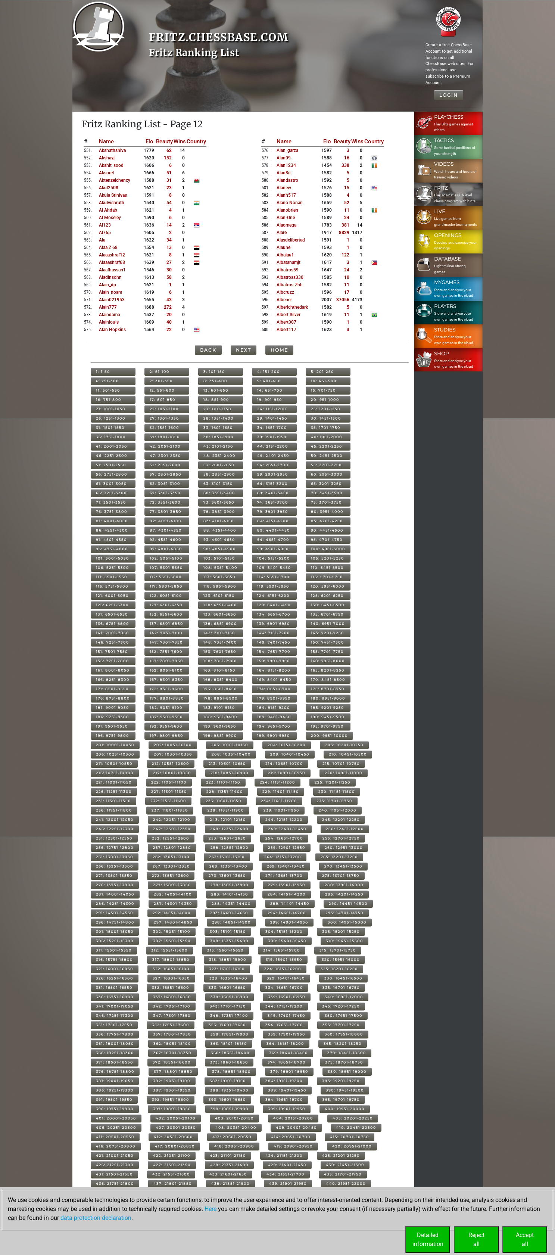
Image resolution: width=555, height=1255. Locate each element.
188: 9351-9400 (220, 717)
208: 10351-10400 (231, 754)
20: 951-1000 (325, 400)
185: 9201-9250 (327, 708)
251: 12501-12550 (114, 838)
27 (169, 262)
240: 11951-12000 (337, 810)
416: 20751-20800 (115, 1146)
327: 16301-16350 (171, 978)
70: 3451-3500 (327, 493)
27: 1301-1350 (164, 418)
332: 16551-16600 (170, 987)
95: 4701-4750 (327, 540)
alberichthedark (292, 307)
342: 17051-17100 (171, 1006)
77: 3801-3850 (165, 512)
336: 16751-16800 (115, 997)
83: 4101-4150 (218, 521)
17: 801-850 (162, 400)
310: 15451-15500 (344, 941)
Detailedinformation (427, 1239)
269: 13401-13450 (286, 866)
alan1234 (286, 165)
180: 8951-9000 (328, 698)
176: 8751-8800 (113, 698)
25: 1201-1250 (325, 409)
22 (169, 329)
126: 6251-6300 (112, 605)
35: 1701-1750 (325, 428)
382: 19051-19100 (171, 1081)
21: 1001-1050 (110, 409)
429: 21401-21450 (287, 1165)
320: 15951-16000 (341, 959)
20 (169, 314)
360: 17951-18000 (344, 1034)
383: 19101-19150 (228, 1081)
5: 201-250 (322, 372)
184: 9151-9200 (273, 708)
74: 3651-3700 (272, 502)
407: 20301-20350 (176, 1127)
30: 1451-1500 (326, 418)
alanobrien (287, 210)
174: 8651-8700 (274, 689)
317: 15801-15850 (171, 959)
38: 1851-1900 (218, 437)
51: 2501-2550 (111, 465)
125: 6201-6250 (327, 596)
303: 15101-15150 (228, 931)
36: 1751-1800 (111, 437)
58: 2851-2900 (219, 474)
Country (196, 141)
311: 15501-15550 (114, 950)
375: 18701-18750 (344, 1062)
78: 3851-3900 (219, 512)
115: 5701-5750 (327, 577)
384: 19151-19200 (284, 1081)
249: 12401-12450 (287, 829)
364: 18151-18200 (285, 1043)
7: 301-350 (161, 381)
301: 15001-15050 (115, 931)
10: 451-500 (324, 381)
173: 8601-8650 (220, 689)
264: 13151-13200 (282, 857)
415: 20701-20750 (349, 1137)
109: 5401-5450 (274, 568)
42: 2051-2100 (165, 446)
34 (169, 240)
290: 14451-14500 (348, 903)
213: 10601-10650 (227, 764)
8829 (344, 232)
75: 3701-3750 (326, 502)
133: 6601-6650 (219, 614)
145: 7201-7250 (327, 633)
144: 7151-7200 (273, 633)
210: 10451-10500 (348, 754)
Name (106, 141)
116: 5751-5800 (112, 586)
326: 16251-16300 (114, 978)
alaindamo (109, 314)
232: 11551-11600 (168, 801)
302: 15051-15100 (171, 931)
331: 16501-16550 (114, 987)
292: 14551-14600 (172, 913)
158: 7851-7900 (220, 661)
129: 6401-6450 (274, 605)
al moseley (110, 217)
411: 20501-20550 (115, 1137)
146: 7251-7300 (112, 642)
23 (169, 187)
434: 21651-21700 (285, 1174)
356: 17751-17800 (115, 1034)
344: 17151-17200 (284, 1006)
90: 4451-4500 (327, 530)
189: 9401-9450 (274, 717)
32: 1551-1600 (164, 428)
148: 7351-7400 (220, 642)
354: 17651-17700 (284, 1025)
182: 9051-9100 (166, 708)
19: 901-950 (269, 400)
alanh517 (286, 195)
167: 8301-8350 (166, 680)
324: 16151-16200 (282, 969)
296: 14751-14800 (115, 922)
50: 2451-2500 (327, 456)
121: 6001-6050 (112, 596)
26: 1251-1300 (110, 418)
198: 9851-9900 (220, 736)
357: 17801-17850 (172, 1034)
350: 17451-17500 (343, 1015)
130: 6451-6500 (327, 605)
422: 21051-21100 (171, 1155)
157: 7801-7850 (166, 661)
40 (169, 322)
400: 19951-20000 (345, 1109)
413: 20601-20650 (232, 1137)
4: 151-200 (268, 372)
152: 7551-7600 (166, 652)
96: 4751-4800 (112, 549)
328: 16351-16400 (228, 978)
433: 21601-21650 (228, 1174)
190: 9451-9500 (327, 717)
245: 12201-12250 (341, 820)
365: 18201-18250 (343, 1043)
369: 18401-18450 (288, 1053)
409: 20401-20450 (296, 1127)
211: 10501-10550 (114, 764)
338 (345, 165)
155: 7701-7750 (327, 652)
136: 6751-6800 (112, 624)
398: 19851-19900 (230, 1109)
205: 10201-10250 (344, 745)
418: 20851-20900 (234, 1146)
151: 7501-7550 (112, 652)
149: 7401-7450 (273, 642)
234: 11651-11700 (279, 801)
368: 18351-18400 (230, 1053)
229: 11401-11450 (280, 792)
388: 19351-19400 (229, 1090)
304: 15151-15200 (284, 931)
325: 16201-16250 (339, 969)
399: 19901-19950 (286, 1109)
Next (243, 350)
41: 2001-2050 (111, 446)
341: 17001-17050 (115, 1006)
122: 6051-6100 (166, 596)
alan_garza (287, 150)
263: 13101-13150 (227, 857)
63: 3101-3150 (218, 484)
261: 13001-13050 (114, 857)
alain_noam (110, 292)
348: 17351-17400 (229, 1015)
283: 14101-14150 (229, 894)
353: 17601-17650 (227, 1025)
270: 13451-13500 (343, 866)
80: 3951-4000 (327, 512)
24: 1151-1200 (271, 409)
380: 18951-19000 (347, 1071)
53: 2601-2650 (218, 465)
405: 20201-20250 (353, 1118)
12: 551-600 (162, 390)
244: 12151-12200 (284, 820)
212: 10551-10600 (170, 764)
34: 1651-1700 (272, 428)
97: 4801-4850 (166, 549)
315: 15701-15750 (337, 950)
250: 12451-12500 (345, 829)
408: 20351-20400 (235, 1127)
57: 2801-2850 (165, 474)
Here (210, 1208)
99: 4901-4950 (273, 549)
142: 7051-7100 (166, 633)
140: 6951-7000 (328, 624)
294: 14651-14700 (287, 913)
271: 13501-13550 (114, 875)
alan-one (286, 217)
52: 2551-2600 (165, 465)
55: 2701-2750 (326, 465)
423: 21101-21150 (228, 1155)
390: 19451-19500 (345, 1090)
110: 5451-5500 (327, 568)
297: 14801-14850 (173, 922)
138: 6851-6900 (220, 624)
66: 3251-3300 (111, 493)
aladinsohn (110, 277)
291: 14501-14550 (114, 913)
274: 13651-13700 (284, 875)
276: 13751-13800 (115, 885)
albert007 (286, 322)
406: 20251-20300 (116, 1127)
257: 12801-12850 (172, 848)
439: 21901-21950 (288, 1183)
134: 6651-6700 (273, 614)
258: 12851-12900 (230, 848)
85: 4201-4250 (327, 521)
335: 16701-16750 (341, 987)
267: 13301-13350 (171, 866)
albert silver (288, 314)
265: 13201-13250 (339, 857)
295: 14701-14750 (344, 913)
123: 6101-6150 (219, 596)
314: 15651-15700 (281, 950)
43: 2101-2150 (218, 446)
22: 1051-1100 (164, 409)
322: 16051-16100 (171, 969)
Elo (149, 141)
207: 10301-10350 (173, 754)
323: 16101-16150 (227, 969)
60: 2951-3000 (327, 474)
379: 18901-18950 (289, 1071)
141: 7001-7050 (112, 633)
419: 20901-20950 (293, 1146)
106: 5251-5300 (112, 568)
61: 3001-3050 (111, 484)
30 (169, 270)
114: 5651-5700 (273, 577)
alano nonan (290, 202)
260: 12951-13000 (344, 848)
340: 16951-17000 (344, 997)
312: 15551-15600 (169, 950)
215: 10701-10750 (341, 764)
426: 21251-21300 (115, 1165)
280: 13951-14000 (344, 885)
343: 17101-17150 (228, 1006)
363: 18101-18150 (229, 1043)
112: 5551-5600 (166, 577)
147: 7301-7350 (166, 642)
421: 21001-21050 (115, 1155)
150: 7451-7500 (327, 642)
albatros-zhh (290, 284)
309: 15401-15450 (287, 941)
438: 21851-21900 (230, 1183)
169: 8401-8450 (274, 680)
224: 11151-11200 (277, 782)
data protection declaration (95, 1217)
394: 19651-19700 (284, 1099)
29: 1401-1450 (272, 418)
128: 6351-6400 (220, 605)
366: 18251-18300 (115, 1053)
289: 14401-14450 (289, 903)
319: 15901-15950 (284, 959)
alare (282, 232)
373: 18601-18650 (229, 1062)
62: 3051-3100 (165, 484)
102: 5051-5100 (166, 558)
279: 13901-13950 (286, 885)
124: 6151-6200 (273, 596)
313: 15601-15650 (225, 950)
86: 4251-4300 (112, 530)
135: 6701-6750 (327, 614)
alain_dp (107, 284)
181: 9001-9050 (112, 708)
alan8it (284, 172)
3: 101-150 (214, 372)
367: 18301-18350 (172, 1053)
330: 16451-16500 (343, 978)
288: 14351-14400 (231, 903)
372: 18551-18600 (172, 1062)
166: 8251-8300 (113, 680)
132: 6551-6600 (166, 614)
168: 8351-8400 (220, 680)
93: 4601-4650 (219, 540)
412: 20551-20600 (173, 1137)
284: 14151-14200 (287, 894)
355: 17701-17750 (341, 1025)
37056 (342, 299)
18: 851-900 (216, 400)
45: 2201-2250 (326, 446)
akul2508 (108, 187)
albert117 (286, 329)
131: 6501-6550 (112, 614)
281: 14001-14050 (115, 894)
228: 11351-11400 (224, 792)
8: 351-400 (215, 381)
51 (169, 172)
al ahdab (108, 210)
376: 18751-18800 (115, 1071)
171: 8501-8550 (112, 689)
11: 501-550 (108, 390)
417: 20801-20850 (175, 1146)
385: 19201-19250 (341, 1081)
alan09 (284, 158)
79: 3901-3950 (272, 512)
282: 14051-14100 (173, 894)
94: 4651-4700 (273, 540)
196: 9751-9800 (112, 736)
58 (169, 277)
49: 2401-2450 (273, 456)
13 (169, 247)
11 (346, 210)
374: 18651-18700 (287, 1062)
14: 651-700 (270, 390)
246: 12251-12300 (115, 829)
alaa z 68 (108, 247)
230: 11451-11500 (336, 792)
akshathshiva (112, 150)
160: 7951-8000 (328, 661)
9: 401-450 (269, 381)
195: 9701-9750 (327, 726)
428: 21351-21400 (229, 1165)
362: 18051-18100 (172, 1043)
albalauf (285, 255)
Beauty (164, 141)
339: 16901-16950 (286, 997)
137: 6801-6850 (166, 624)
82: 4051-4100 (165, 521)
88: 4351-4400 (219, 530)
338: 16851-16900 (230, 997)
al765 (105, 232)
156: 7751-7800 (112, 661)
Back (208, 350)
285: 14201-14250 (344, 894)
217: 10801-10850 (172, 773)
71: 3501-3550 (111, 502)
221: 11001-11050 (114, 782)
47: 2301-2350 (165, 456)
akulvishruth (111, 202)
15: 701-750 (323, 390)
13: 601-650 (215, 390)
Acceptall (525, 1239)
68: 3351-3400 (219, 493)
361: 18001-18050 (115, 1043)
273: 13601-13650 (227, 875)
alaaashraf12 (112, 255)
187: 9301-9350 (166, 717)
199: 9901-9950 (273, 736)
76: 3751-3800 (111, 512)
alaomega (286, 225)
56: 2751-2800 (111, 474)
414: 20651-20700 (291, 1137)
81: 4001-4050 (112, 521)
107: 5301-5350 (166, 568)
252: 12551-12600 (170, 838)
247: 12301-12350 (172, 829)
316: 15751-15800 (114, 959)
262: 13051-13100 (171, 857)
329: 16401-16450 (286, 978)
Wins (180, 141)
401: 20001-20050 (116, 1118)
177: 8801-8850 (167, 698)
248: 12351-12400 (229, 829)
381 (345, 225)
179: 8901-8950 (274, 698)
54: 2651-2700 (273, 465)
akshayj (107, 158)
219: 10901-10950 (286, 773)
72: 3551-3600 (165, 502)
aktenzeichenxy (114, 180)
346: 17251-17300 (115, 1015)
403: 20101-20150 (234, 1118)
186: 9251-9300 (112, 717)
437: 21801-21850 (172, 1183)
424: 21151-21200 (284, 1155)
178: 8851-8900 (220, 698)
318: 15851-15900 (227, 959)
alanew (284, 187)
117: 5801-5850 (166, 586)
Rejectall (476, 1239)
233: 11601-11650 (223, 801)
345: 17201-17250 (341, 1006)
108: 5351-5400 (220, 568)
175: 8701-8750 (327, 689)
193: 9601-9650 (219, 726)
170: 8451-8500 (328, 680)
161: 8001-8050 (113, 670)
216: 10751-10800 (115, 773)
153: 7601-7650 (219, 652)
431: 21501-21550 (114, 1174)
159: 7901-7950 (273, 661)
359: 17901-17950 (286, 1034)
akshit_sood (111, 165)
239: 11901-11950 (281, 810)
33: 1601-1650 (218, 428)
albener (284, 299)
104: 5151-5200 (273, 558)
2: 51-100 (159, 372)
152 (168, 158)
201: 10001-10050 (115, 745)
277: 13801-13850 (172, 885)
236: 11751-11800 (114, 810)
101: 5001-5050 (112, 558)
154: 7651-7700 (273, 652)
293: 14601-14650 (229, 913)
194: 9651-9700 (273, 726)
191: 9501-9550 (112, 726)
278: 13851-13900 (230, 885)
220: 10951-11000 (343, 773)
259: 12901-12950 (286, 848)
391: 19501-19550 (114, 1099)
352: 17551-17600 (170, 1025)
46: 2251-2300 (111, 456)
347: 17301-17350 (172, 1015)
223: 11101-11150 (223, 782)
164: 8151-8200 (273, 670)
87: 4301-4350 (166, 530)
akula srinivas (113, 195)
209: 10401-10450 (289, 754)
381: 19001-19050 (115, 1081)
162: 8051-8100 (166, 670)
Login (448, 95)
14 (169, 225)
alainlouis (109, 322)
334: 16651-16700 (284, 987)
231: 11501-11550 (113, 801)
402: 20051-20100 (176, 1118)
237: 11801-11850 (170, 810)
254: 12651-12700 (284, 838)
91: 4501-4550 (111, 540)
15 (346, 187)
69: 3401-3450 (273, 493)
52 (346, 202)
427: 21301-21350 (172, 1165)
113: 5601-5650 (219, 577)
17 (346, 292)
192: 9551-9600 (166, 726)
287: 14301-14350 (173, 903)
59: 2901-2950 (272, 474)
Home (279, 350)
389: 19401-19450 (287, 1090)
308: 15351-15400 (229, 941)
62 (169, 150)
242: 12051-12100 (171, 820)
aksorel (106, 172)
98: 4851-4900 (219, 549)
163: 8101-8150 (219, 670)
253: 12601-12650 (227, 838)
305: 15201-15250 (341, 931)
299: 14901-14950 (289, 922)
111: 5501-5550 (111, 577)
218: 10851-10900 (230, 773)
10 (346, 277)
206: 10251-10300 (115, 754)
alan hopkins (112, 329)
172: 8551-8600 (166, 689)
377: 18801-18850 (173, 1071)
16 (346, 158)
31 (169, 180)
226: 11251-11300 (114, 792)
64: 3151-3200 (272, 484)
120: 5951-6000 (327, 586)
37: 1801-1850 (165, 437)
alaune (283, 247)
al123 (105, 225)
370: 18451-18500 (346, 1053)
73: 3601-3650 (218, 502)
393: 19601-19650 (227, 1099)
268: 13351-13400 (228, 866)
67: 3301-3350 (165, 493)
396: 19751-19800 (115, 1109)
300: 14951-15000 (347, 922)
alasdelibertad (291, 240)
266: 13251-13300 (114, 866)
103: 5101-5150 (219, 558)
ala (102, 240)
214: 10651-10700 (284, 764)
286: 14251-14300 (115, 903)
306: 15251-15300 (115, 941)
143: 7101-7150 (219, 633)
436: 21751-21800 (115, 1183)
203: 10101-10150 (229, 745)
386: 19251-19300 (115, 1090)
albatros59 (288, 270)
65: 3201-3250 (326, 484)
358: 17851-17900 (230, 1034)
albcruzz (285, 292)
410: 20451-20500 (356, 1127)
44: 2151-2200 (272, 446)
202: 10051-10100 (173, 745)
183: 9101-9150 (219, 708)
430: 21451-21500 (345, 1165)
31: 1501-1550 (110, 428)
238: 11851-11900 (226, 810)
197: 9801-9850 (166, 736)
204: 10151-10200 (287, 745)
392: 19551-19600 (170, 1099)
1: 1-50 (103, 372)
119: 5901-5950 (273, 586)
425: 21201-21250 (341, 1155)
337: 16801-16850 (172, 997)
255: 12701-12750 (341, 838)
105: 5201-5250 (327, 558)
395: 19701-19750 (341, 1099)
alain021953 (112, 299)
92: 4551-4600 (165, 540)
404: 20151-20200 (293, 1118)
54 (169, 202)
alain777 (108, 307)
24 (346, 217)
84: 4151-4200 (273, 521)
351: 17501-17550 (114, 1025)
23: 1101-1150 (217, 409)
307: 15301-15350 (172, 941)
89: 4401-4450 (273, 530)
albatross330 (290, 277)
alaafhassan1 (112, 270)
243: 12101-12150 (228, 820)
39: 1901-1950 (272, 437)
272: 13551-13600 (170, 875)
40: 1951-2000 (326, 437)
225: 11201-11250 (332, 782)
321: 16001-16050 (114, 969)
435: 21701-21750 (343, 1174)
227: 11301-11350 (169, 792)
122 (345, 255)
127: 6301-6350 (166, 605)
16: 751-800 (108, 400)
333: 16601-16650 (227, 987)
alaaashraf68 (112, 262)
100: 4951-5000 (328, 549)
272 (168, 307)
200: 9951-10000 (329, 736)
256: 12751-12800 (115, 848)
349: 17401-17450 (286, 1015)
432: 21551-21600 (171, 1174)
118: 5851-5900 (219, 586)
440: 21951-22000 (346, 1183)
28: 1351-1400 (218, 418)
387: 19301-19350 (172, 1090)
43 (169, 299)
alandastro (287, 180)
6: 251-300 (107, 381)
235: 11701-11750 (334, 801)
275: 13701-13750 (340, 875)
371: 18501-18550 (114, 1062)
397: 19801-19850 (172, 1109)
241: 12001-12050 (115, 820)
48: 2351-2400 (219, 456)
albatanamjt (288, 262)
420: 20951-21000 (352, 1146)
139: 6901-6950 (273, 624)
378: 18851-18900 (231, 1071)
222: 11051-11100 (169, 782)
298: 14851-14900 (231, 922)
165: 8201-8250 (327, 670)
